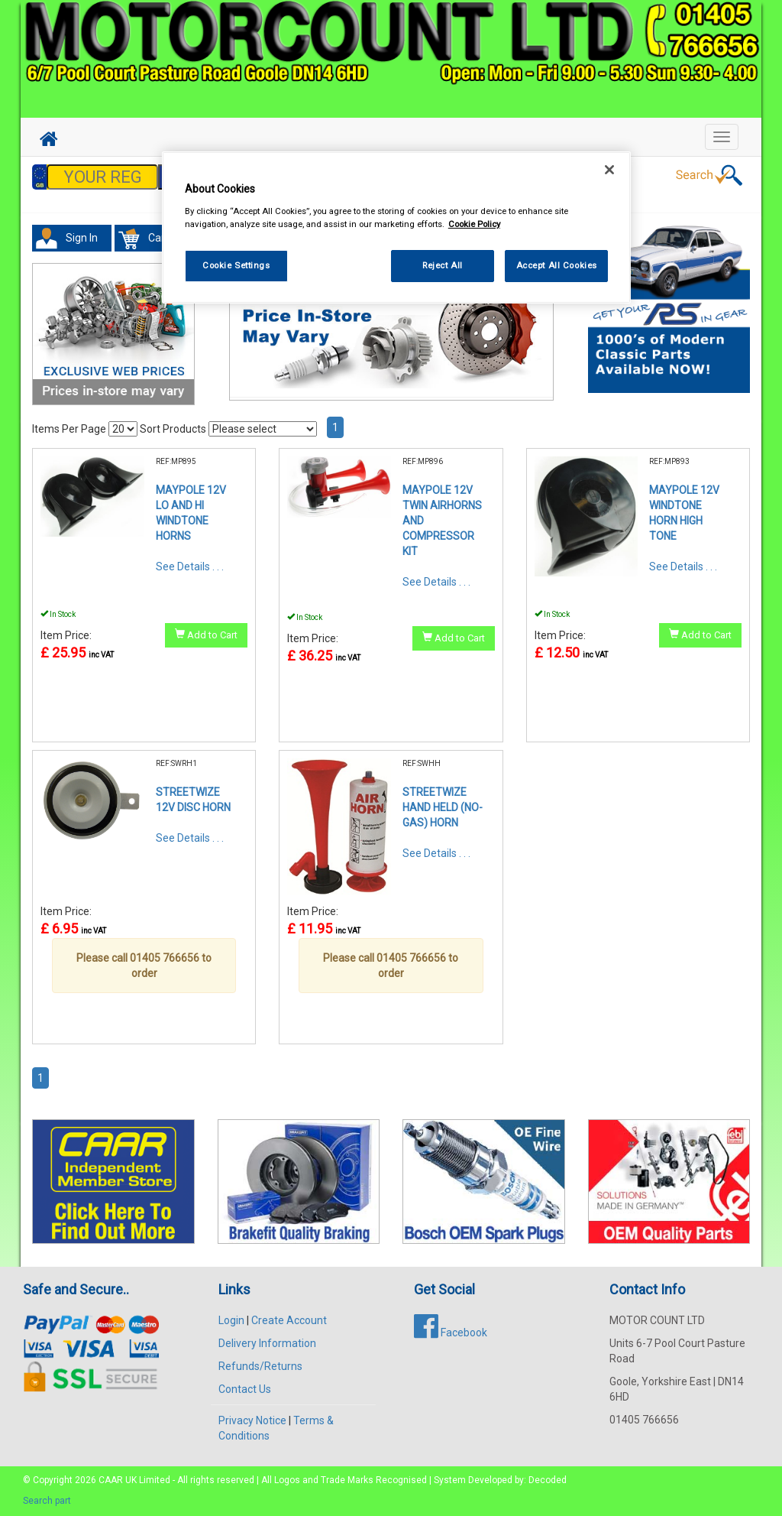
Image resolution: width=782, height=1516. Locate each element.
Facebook (450, 1332)
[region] (396, 227)
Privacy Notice (252, 1420)
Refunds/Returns (260, 1366)
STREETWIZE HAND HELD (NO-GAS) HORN (442, 807)
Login (231, 1320)
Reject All (442, 265)
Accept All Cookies (556, 265)
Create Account (289, 1320)
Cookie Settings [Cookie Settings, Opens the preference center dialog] (236, 265)
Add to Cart (206, 634)
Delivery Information (267, 1343)
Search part (47, 1500)
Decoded (547, 1480)
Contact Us (244, 1389)
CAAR (111, 1480)
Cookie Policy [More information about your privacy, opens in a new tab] (474, 224)
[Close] (609, 170)
